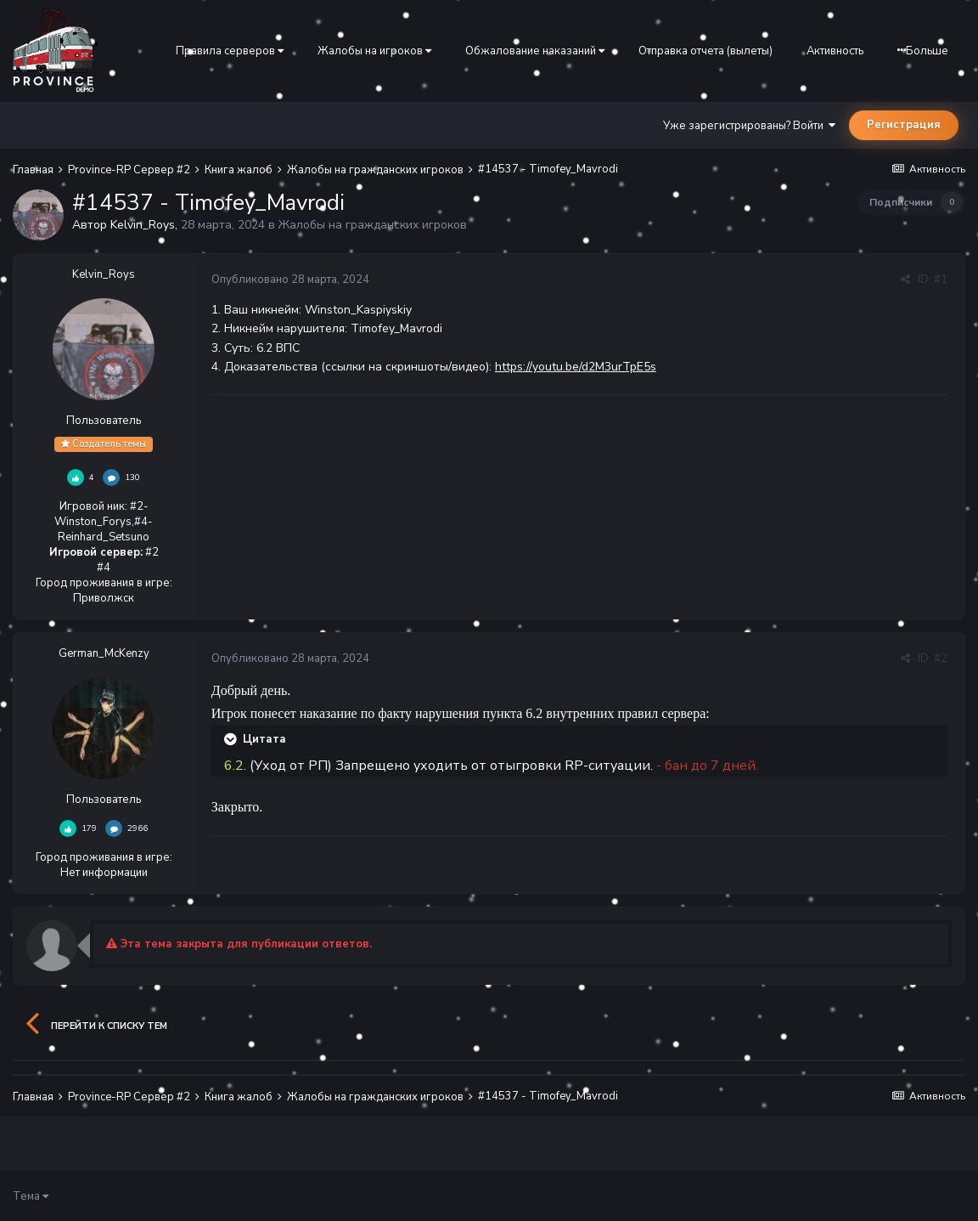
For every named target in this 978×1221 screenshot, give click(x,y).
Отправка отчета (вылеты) (705, 51)
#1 (940, 279)
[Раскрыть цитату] (231, 739)
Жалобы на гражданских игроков (372, 225)
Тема (30, 1196)
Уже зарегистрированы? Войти (749, 125)
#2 (940, 658)
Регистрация (904, 125)
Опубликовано (290, 279)
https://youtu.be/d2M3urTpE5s (575, 367)
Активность (835, 51)
